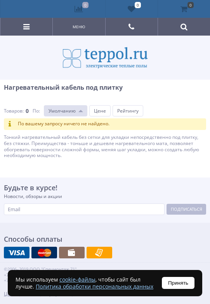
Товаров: (14, 111)
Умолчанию (62, 111)
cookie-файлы (77, 279)
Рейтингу (128, 111)
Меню (79, 26)
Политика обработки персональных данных (94, 286)
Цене (100, 111)
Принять (178, 283)
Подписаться (186, 209)
